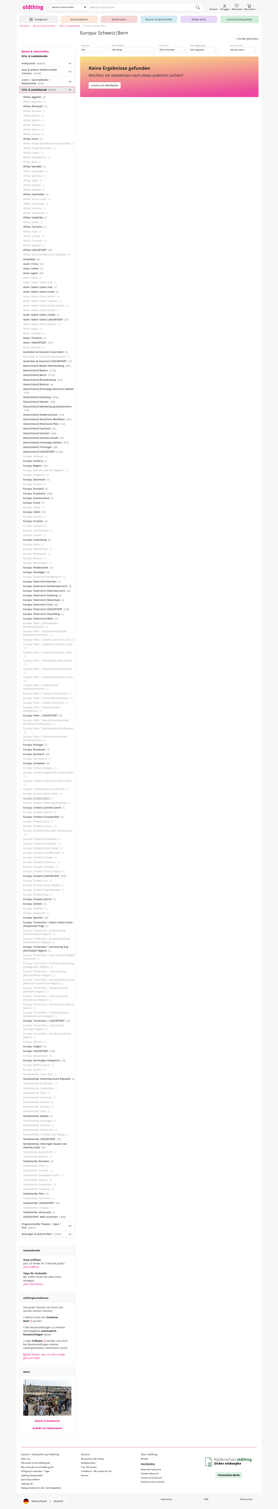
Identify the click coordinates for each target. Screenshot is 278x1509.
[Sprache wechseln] (214, 7)
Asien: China (33, 263)
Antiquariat (33, 63)
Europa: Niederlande (38, 567)
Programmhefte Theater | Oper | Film (41, 1225)
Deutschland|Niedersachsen (43, 414)
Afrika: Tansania (34, 226)
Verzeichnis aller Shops (92, 1458)
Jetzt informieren (33, 1283)
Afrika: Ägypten (34, 96)
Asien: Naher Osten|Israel (41, 291)
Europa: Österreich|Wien (41, 618)
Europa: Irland (33, 502)
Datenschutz (246, 1498)
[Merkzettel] (237, 7)
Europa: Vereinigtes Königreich (44, 1060)
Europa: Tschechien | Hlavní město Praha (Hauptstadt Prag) (48, 923)
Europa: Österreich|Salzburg (42, 595)
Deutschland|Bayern (39, 370)
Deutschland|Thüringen (40, 447)
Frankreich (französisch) (153, 1481)
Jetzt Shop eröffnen (30, 1479)
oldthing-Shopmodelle (32, 1475)
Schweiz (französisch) (151, 1477)
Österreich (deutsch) (151, 1469)
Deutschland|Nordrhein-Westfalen (47, 419)
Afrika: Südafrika (35, 217)
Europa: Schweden (36, 763)
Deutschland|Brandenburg (42, 379)
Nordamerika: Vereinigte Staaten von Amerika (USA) (45, 1145)
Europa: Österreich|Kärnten (42, 581)
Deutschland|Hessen (39, 401)
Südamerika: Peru (35, 1193)
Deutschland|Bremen (38, 384)
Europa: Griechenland (38, 497)
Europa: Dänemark (36, 479)
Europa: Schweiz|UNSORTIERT (44, 875)
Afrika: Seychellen (35, 194)
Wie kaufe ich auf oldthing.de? (35, 1462)
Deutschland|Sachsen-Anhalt (43, 437)
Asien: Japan (33, 273)
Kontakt (144, 1458)
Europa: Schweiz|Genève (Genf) (44, 807)
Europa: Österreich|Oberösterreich (47, 590)
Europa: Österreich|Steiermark (43, 599)
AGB (206, 1498)
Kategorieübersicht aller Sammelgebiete (41, 1487)
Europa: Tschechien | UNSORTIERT (46, 1020)
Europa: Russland (36, 753)
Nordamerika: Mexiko (38, 1115)
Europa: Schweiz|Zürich (39, 898)
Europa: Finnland (35, 488)
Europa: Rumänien (36, 749)
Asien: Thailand (34, 337)
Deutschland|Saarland (39, 428)
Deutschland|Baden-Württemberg (47, 365)
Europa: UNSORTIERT (39, 1050)
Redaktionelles (88, 1462)
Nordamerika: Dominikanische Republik (48, 1078)
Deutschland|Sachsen (39, 433)
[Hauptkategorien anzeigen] (38, 19)
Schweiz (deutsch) (150, 1473)
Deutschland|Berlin (39, 374)
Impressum (166, 1498)
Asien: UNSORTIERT (38, 342)
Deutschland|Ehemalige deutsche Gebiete (48, 390)
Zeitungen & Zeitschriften (41, 1233)
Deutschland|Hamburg (41, 397)
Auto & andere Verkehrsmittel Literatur (39, 71)
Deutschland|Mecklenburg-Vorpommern (47, 407)
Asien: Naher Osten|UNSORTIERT (45, 319)
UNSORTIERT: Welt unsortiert (44, 1216)
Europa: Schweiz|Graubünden (43, 816)
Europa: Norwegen (36, 572)
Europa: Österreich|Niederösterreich (47, 585)
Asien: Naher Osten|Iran (40, 286)
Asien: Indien (33, 268)
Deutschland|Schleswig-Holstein (46, 442)
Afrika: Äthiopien (35, 106)
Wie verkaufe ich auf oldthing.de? (37, 1466)
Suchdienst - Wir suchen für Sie (96, 1471)
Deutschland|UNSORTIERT (43, 451)
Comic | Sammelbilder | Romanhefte (36, 81)
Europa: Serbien (34, 903)
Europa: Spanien (35, 917)
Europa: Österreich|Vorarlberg (43, 613)
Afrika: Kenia (32, 138)
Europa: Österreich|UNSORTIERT (46, 609)
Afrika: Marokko (34, 166)
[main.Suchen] (198, 7)
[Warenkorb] (249, 7)
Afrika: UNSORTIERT (37, 249)
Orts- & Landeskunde (39, 89)
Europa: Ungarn (34, 1046)
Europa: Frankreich (37, 493)
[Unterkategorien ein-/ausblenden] (70, 63)
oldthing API (27, 1483)
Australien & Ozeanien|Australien (45, 351)
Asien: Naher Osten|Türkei (41, 314)
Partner (84, 1475)
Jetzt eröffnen (31, 1266)
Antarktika (31, 259)
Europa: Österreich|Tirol (40, 604)
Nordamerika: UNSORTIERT (42, 1139)
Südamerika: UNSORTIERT (41, 1202)
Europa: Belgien (35, 465)
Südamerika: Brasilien (38, 1161)
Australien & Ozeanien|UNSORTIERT (47, 361)
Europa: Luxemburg (37, 539)
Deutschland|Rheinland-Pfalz (44, 423)
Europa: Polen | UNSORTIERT (42, 715)
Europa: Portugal (35, 744)
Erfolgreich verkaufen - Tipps (35, 1471)
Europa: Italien (34, 511)
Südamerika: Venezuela (39, 1212)
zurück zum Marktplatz (104, 85)
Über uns (25, 1458)
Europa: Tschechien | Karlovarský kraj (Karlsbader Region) (45, 948)
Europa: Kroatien (35, 521)
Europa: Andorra (35, 460)
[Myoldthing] (225, 7)
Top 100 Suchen (89, 1466)
